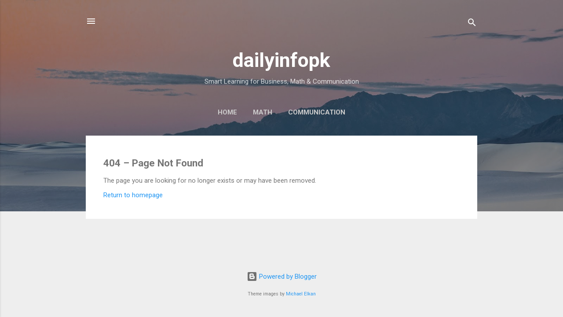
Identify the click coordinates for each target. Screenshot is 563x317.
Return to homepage (133, 195)
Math (262, 112)
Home (227, 112)
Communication (316, 112)
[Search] (472, 24)
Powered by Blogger (282, 276)
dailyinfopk (281, 60)
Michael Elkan (301, 294)
